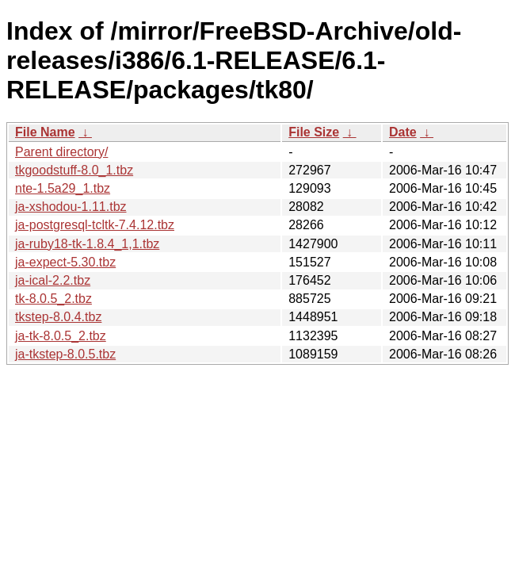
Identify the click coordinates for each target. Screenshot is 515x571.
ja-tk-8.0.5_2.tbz (60, 336)
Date (403, 132)
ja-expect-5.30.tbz (65, 262)
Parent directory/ (61, 152)
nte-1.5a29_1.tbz (62, 188)
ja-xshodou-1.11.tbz (71, 206)
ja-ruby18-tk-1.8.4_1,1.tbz (87, 244)
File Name (45, 132)
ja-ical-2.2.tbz (52, 280)
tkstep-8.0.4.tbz (58, 317)
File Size (313, 132)
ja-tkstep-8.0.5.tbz (65, 354)
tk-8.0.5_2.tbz (53, 298)
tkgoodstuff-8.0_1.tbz (74, 170)
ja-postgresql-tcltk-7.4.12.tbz (94, 225)
